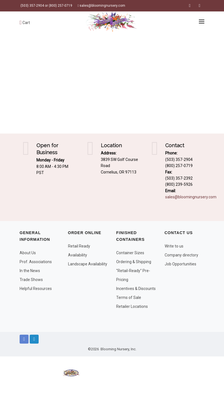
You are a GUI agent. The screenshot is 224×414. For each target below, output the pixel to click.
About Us (28, 253)
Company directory (181, 255)
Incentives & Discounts (136, 288)
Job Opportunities (180, 264)
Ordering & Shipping (133, 262)
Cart (25, 22)
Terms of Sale (128, 297)
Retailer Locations (132, 306)
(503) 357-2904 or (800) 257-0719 (46, 6)
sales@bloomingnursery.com (101, 6)
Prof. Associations (36, 262)
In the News (30, 270)
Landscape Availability (87, 264)
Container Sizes (130, 253)
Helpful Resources (36, 288)
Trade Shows (31, 279)
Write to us (174, 246)
